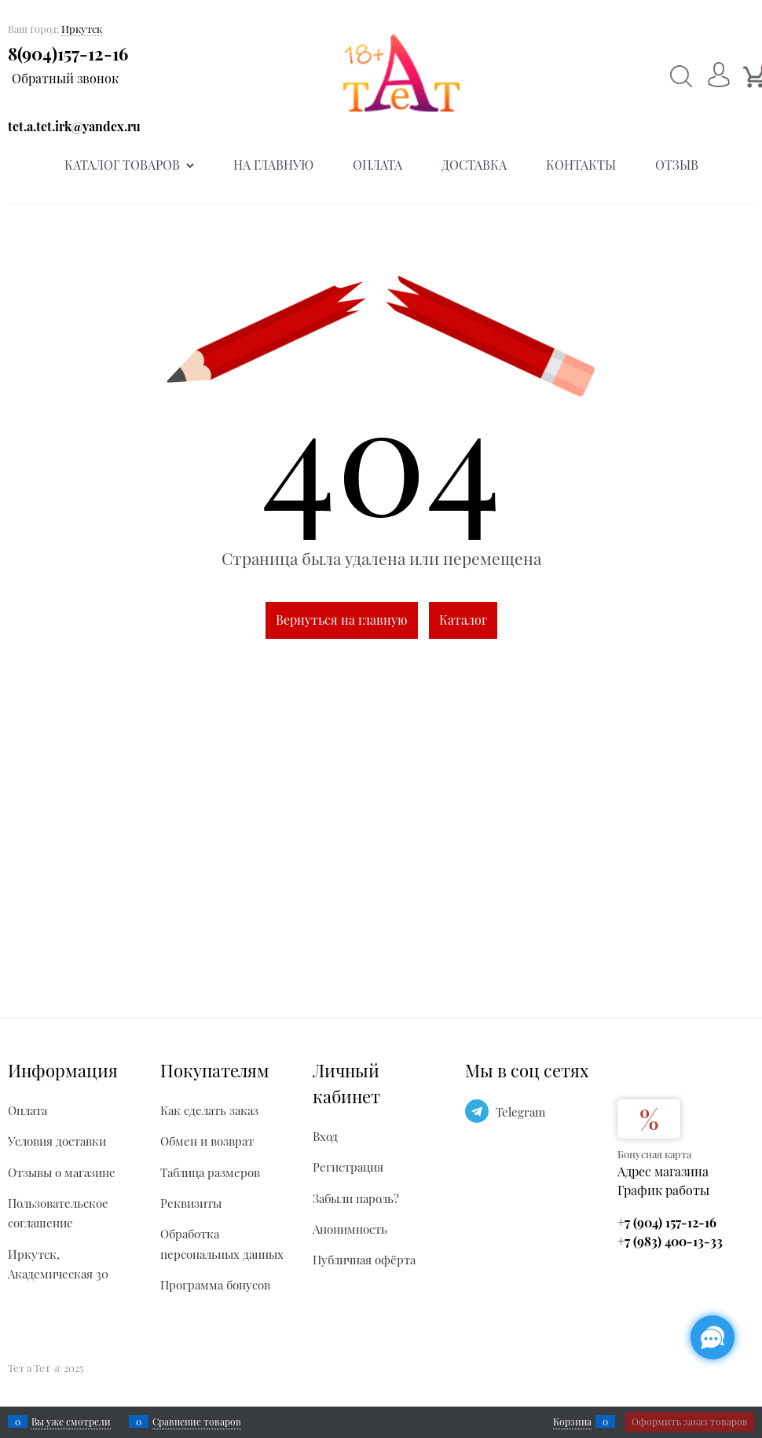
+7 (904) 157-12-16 (666, 1222)
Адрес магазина (663, 1171)
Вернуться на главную (342, 619)
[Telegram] (477, 1111)
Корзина (572, 1421)
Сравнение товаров (196, 1421)
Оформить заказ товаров (690, 1421)
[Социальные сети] (713, 1337)
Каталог (463, 619)
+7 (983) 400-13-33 (670, 1241)
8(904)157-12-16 (68, 53)
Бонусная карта (654, 1154)
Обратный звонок (65, 78)
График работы (663, 1190)
